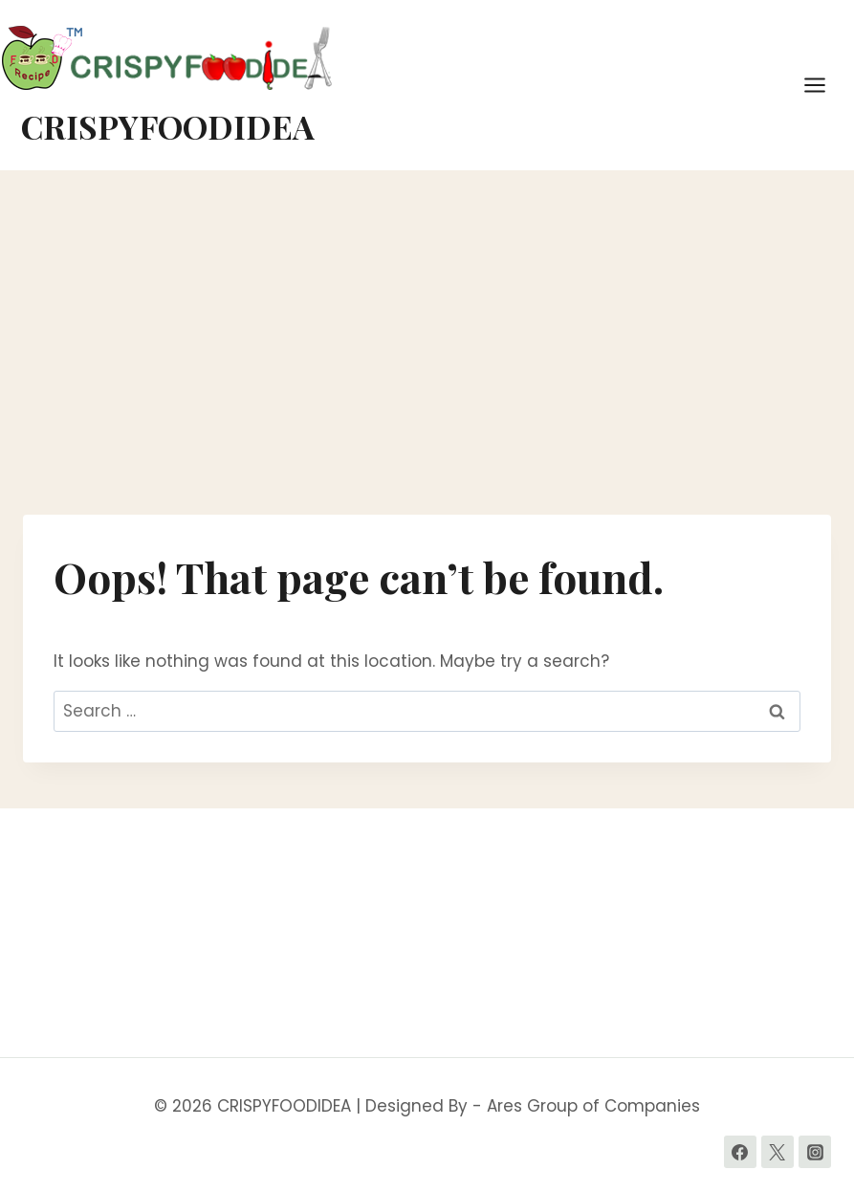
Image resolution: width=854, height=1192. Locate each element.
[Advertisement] (427, 350)
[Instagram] (815, 1152)
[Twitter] (777, 1152)
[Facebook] (740, 1152)
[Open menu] (824, 84)
